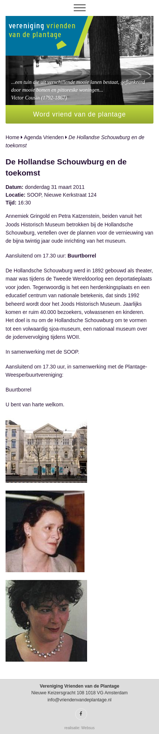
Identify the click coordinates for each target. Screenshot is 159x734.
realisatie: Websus (79, 728)
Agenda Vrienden (44, 137)
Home (12, 137)
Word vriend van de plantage (79, 114)
